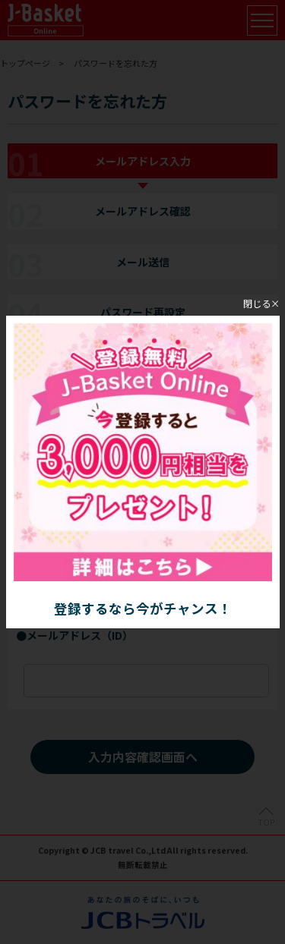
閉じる (257, 303)
